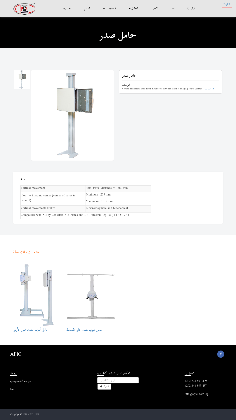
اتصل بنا (67, 8)
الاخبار (155, 8)
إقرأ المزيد (209, 88)
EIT (37, 414)
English (226, 4)
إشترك (104, 386)
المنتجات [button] (109, 8)
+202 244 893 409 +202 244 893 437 (196, 383)
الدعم (87, 8)
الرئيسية (191, 8)
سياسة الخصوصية (21, 381)
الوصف (23, 179)
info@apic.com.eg (197, 393)
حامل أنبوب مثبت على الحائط (84, 329)
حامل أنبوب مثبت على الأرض (30, 329)
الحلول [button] (133, 8)
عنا (172, 8)
